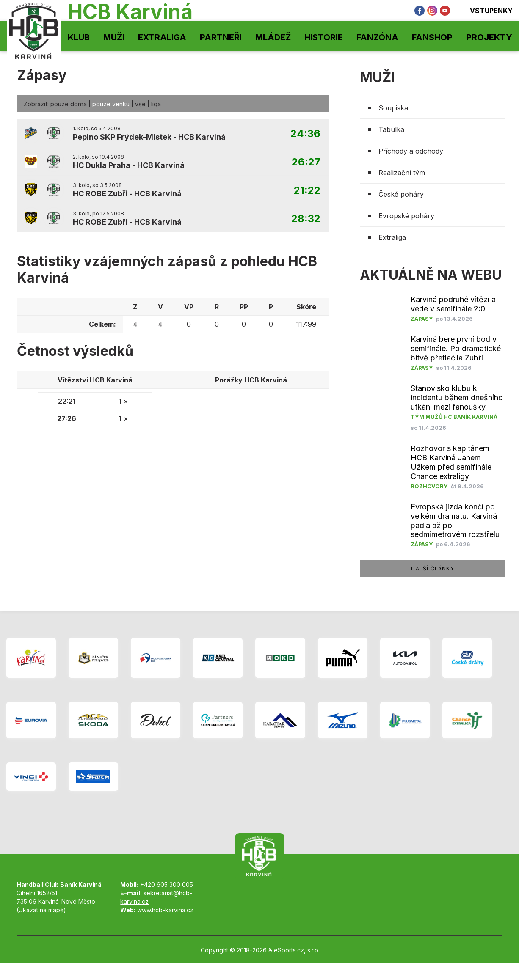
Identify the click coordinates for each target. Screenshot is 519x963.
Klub (79, 37)
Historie (323, 37)
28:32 (305, 219)
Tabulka (391, 129)
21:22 (307, 190)
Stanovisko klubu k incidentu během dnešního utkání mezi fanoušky (457, 397)
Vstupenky (485, 10)
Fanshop (432, 37)
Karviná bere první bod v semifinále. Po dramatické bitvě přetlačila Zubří (456, 348)
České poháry (401, 194)
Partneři (221, 37)
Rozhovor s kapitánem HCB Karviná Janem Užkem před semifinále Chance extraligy (451, 462)
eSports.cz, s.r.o (296, 950)
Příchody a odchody (410, 151)
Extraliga (162, 37)
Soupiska (393, 108)
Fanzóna (377, 37)
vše (140, 103)
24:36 (305, 134)
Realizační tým (401, 172)
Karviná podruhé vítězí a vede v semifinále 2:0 (453, 304)
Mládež (273, 37)
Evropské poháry (406, 216)
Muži (113, 37)
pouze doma (68, 103)
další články (432, 568)
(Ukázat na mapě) (41, 909)
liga (156, 103)
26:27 (306, 162)
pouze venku (111, 103)
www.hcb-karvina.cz (165, 909)
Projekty (489, 37)
